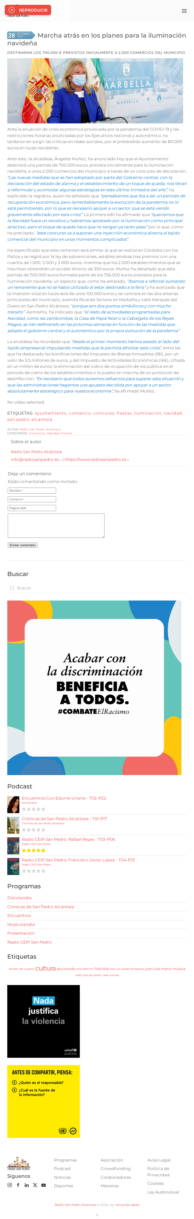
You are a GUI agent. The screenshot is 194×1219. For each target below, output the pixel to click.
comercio (80, 413)
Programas (65, 1160)
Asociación (112, 1160)
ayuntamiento (51, 413)
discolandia (66, 969)
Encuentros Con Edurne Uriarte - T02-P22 (64, 798)
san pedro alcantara (29, 419)
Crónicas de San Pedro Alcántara (43, 823)
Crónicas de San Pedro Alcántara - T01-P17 (64, 818)
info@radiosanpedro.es (35, 459)
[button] (184, 11)
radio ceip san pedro (88, 975)
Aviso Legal (159, 1160)
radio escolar (111, 975)
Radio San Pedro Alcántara (40, 429)
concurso (103, 413)
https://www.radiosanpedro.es (95, 459)
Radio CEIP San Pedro (36, 844)
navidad (173, 413)
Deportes (63, 1185)
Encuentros (29, 802)
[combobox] (97, 588)
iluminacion (147, 413)
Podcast (62, 1168)
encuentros (85, 968)
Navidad (53, 433)
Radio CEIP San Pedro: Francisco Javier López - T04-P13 (78, 860)
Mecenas (110, 1185)
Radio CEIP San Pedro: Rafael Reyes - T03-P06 (68, 839)
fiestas (124, 413)
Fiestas (66, 433)
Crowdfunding (116, 1168)
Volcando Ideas (127, 1205)
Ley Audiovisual (163, 1192)
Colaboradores (116, 1177)
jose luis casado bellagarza (127, 968)
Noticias (62, 1177)
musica (179, 968)
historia (101, 968)
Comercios (37, 433)
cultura (45, 968)
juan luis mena (158, 968)
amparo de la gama (21, 968)
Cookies (155, 1183)
